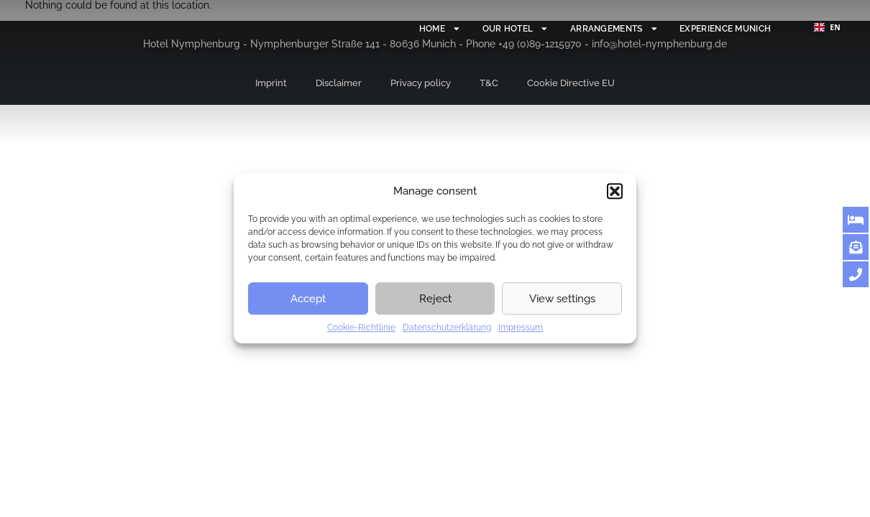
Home (395, 29)
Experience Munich (717, 28)
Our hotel (479, 29)
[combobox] (827, 27)
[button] (615, 191)
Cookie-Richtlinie (361, 327)
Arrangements (590, 29)
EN (827, 27)
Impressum (520, 327)
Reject (435, 298)
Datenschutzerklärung (447, 327)
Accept (308, 298)
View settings (562, 298)
